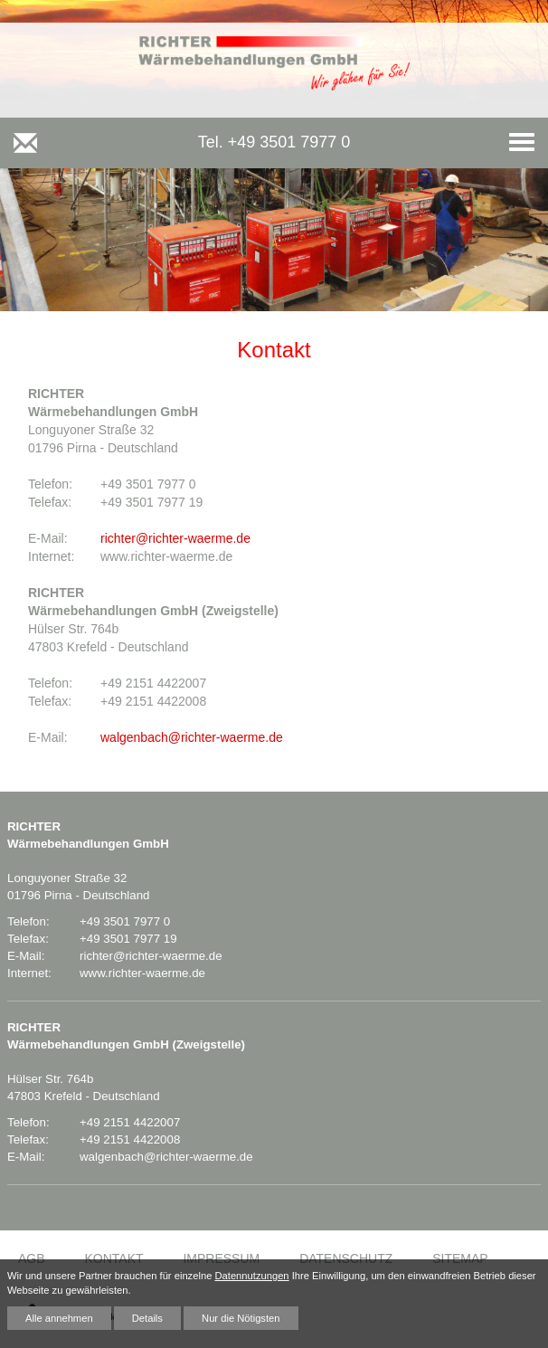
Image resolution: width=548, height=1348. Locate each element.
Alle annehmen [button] (59, 1318)
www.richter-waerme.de (142, 973)
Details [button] (147, 1318)
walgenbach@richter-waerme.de (191, 737)
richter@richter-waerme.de (175, 538)
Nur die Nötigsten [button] (240, 1318)
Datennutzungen (251, 1275)
